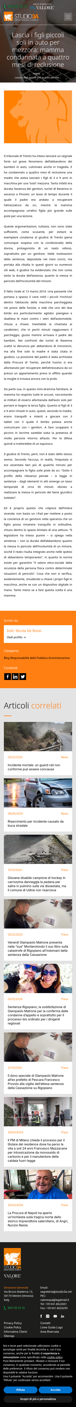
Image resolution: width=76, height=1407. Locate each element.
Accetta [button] (55, 1389)
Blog (7, 658)
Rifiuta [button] (20, 1389)
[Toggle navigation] (68, 17)
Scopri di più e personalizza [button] (38, 1399)
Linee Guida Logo (51, 1327)
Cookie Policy (12, 1327)
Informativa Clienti (15, 1331)
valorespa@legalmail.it (54, 1299)
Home (36, 73)
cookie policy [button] (54, 1357)
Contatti (45, 1323)
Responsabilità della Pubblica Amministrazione (40, 658)
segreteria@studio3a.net (56, 1291)
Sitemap (9, 1336)
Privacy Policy (13, 1323)
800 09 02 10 (16, 6)
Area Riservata (49, 1331)
